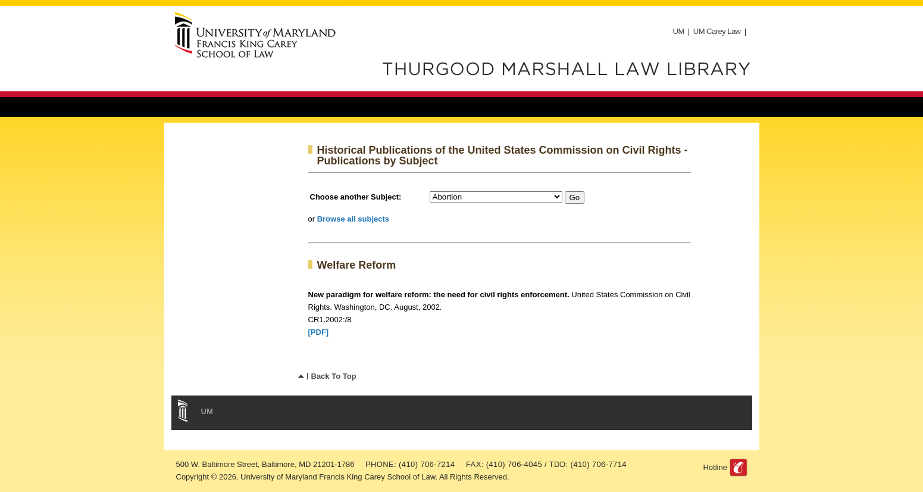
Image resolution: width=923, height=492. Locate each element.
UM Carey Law (717, 31)
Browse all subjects (353, 218)
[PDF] (318, 332)
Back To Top (333, 376)
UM (678, 31)
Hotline (715, 467)
